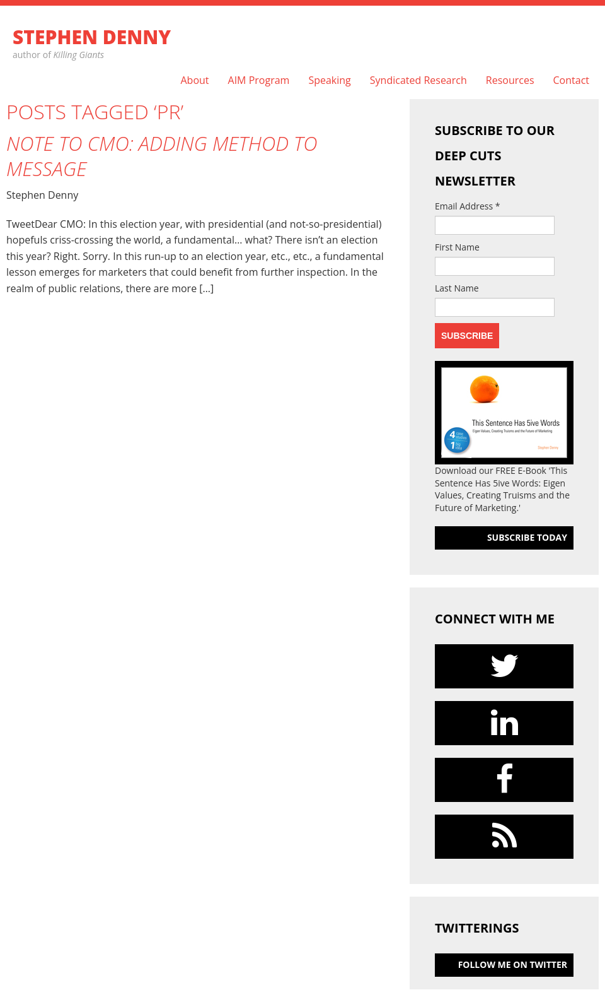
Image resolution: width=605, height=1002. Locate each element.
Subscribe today (527, 537)
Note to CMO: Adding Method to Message (162, 156)
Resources (510, 80)
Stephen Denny (92, 37)
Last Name (457, 288)
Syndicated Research (418, 80)
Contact (571, 80)
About (194, 80)
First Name (457, 247)
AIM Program (259, 80)
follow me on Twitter (512, 964)
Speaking (329, 80)
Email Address (467, 206)
